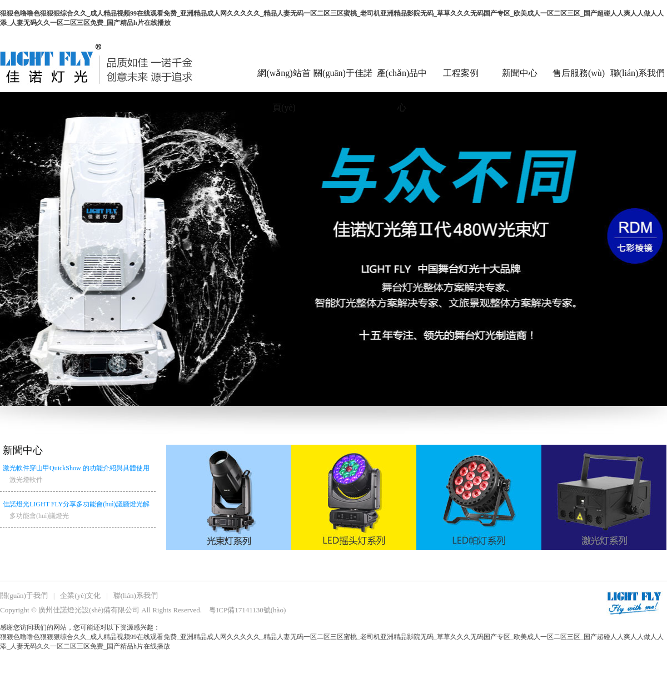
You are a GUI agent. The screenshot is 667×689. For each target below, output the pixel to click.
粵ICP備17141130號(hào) (247, 610)
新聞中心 (519, 73)
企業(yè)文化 (80, 595)
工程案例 (461, 73)
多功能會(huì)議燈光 (39, 516)
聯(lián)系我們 (637, 73)
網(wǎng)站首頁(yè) (283, 80)
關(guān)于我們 (24, 595)
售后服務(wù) (578, 73)
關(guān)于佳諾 (342, 73)
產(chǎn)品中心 (402, 80)
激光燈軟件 (26, 480)
